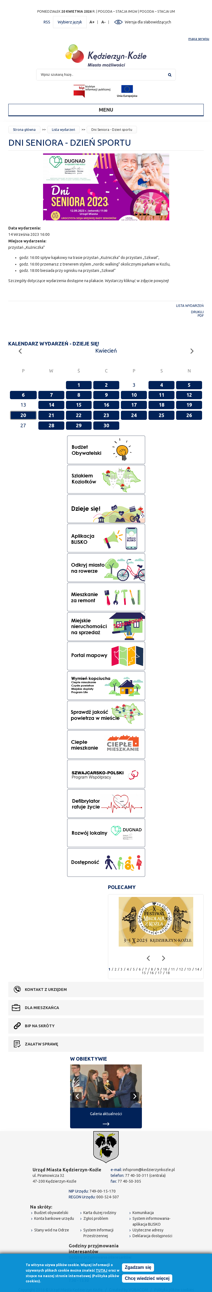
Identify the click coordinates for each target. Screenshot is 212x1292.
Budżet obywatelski (51, 1212)
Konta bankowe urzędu (54, 1218)
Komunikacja (143, 1212)
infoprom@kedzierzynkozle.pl (149, 1169)
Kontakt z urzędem (46, 989)
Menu (106, 109)
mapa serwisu (198, 38)
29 (78, 425)
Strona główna (24, 129)
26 (189, 415)
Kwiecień (106, 350)
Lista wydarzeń (63, 129)
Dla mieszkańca (42, 1008)
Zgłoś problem (95, 1218)
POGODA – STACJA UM (157, 11)
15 (78, 404)
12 (189, 395)
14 (51, 404)
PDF (201, 315)
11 (161, 395)
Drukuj (197, 312)
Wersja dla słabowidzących (148, 22)
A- (103, 22)
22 (78, 415)
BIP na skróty (40, 1026)
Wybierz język (70, 22)
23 (106, 415)
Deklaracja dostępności (152, 1236)
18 (161, 404)
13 (189, 969)
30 (106, 425)
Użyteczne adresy (147, 1230)
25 (161, 415)
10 (134, 395)
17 (134, 404)
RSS (47, 22)
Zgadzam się (138, 1267)
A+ (92, 22)
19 (189, 404)
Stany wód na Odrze (51, 1230)
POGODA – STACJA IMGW (117, 11)
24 (134, 415)
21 (51, 415)
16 (106, 404)
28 (51, 425)
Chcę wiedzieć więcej (147, 1278)
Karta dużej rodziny (99, 1212)
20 (23, 415)
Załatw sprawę (41, 1044)
